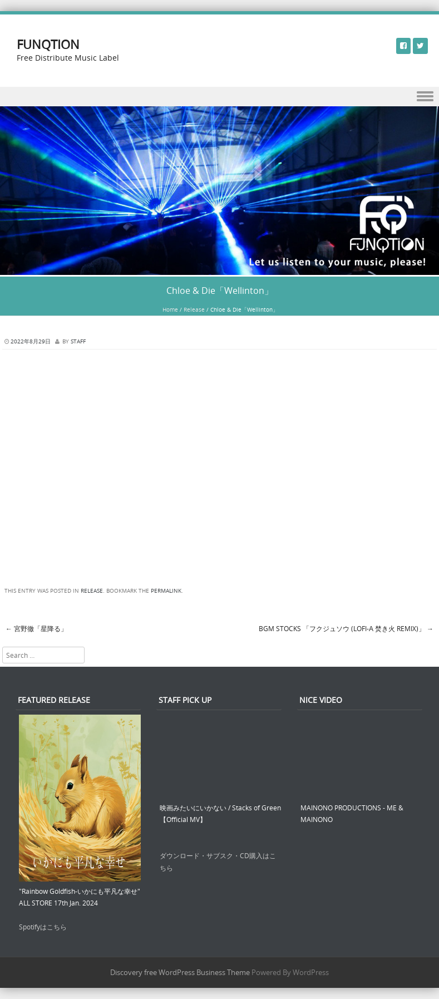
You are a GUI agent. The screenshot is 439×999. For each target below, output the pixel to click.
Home (170, 309)
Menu (219, 96)
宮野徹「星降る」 (36, 628)
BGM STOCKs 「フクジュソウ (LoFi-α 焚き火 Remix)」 (346, 628)
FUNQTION (48, 44)
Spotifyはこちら (43, 926)
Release (194, 309)
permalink (166, 590)
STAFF (78, 341)
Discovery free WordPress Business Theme (180, 972)
